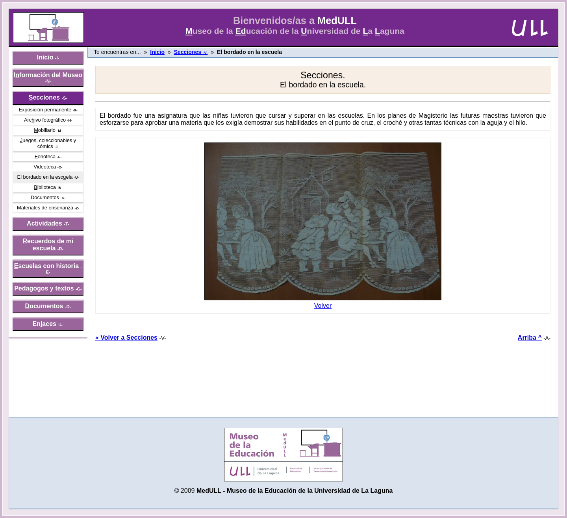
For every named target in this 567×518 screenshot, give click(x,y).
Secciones (191, 52)
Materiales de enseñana (45, 208)
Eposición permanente (45, 110)
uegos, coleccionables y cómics (48, 143)
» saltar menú (26, 5)
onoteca (45, 156)
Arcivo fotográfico (45, 120)
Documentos (45, 197)
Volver (322, 303)
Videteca (44, 167)
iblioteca (45, 187)
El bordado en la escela (45, 177)
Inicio (157, 52)
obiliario (45, 130)
